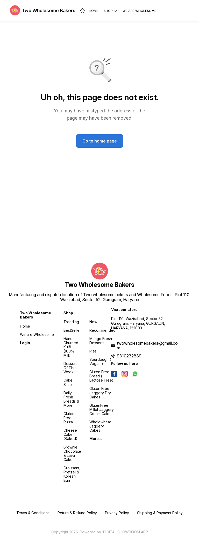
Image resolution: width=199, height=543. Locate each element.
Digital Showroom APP (125, 532)
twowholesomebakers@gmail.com (147, 345)
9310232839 (129, 356)
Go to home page (99, 141)
